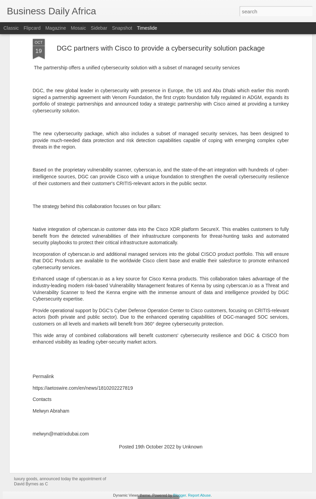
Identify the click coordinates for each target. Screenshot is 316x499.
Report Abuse (199, 495)
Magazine (55, 28)
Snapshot (122, 28)
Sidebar (99, 28)
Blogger (179, 495)
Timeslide (147, 28)
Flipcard (32, 28)
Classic (11, 28)
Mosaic (78, 28)
